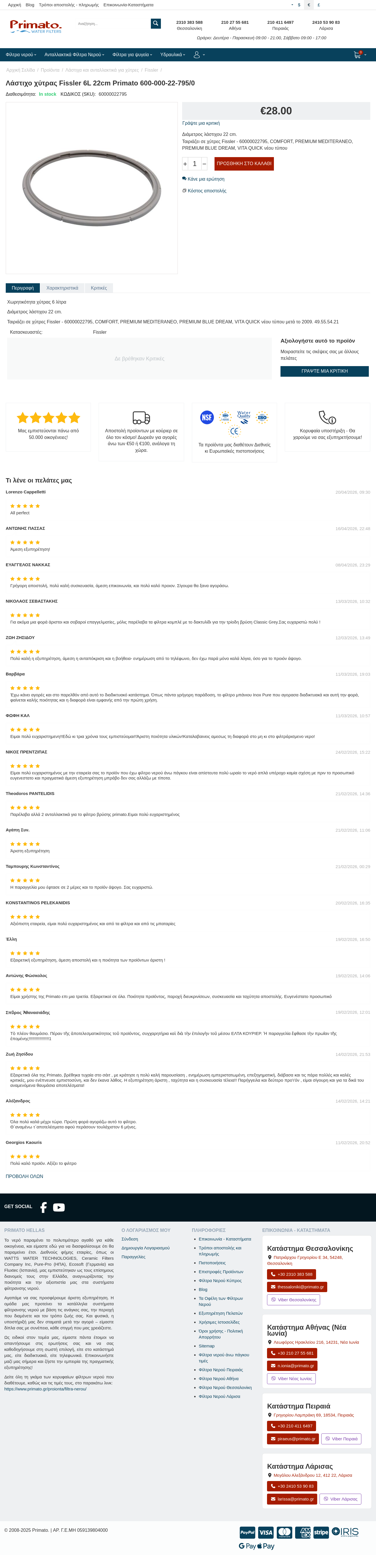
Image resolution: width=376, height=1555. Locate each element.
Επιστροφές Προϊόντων (221, 1271)
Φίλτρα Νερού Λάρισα (219, 1396)
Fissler (151, 70)
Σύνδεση (130, 1238)
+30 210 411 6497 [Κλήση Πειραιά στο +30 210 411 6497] (291, 1425)
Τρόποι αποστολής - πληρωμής (69, 4)
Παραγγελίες (133, 1256)
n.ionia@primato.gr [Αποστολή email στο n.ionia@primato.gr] (292, 1365)
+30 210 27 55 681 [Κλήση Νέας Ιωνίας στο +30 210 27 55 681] (291, 1353)
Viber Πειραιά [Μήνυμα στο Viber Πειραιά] (341, 1438)
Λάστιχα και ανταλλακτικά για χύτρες (102, 70)
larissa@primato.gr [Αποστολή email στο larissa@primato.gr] (292, 1499)
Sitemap (207, 1345)
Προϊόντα (50, 70)
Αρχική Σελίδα (20, 70)
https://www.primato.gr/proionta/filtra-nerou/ (45, 1388)
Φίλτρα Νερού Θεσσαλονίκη (225, 1387)
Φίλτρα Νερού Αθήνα (219, 1378)
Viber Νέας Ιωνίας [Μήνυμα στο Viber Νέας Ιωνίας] (291, 1378)
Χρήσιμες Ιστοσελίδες (219, 1322)
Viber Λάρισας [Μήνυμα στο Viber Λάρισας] (340, 1499)
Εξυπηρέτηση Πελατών (221, 1313)
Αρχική (14, 4)
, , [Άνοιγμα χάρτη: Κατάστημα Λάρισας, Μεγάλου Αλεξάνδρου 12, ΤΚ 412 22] (313, 1475)
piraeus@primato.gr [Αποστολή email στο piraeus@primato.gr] (292, 1438)
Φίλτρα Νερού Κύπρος (220, 1280)
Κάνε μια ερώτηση (203, 179)
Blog (30, 4)
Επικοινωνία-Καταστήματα (129, 4)
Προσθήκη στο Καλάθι (244, 163)
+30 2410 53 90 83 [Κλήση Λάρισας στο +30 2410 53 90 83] (291, 1486)
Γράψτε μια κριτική (201, 123)
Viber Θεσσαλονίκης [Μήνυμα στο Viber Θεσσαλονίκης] (293, 1299)
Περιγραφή (23, 288)
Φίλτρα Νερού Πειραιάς (221, 1369)
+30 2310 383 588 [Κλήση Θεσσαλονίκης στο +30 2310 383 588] (291, 1274)
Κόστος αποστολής (207, 190)
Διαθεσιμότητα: (21, 94)
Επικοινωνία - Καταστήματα (225, 1238)
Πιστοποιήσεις (212, 1262)
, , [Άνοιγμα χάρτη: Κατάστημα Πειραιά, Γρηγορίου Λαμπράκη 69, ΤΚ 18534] (314, 1415)
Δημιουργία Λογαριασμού (146, 1247)
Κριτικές (99, 288)
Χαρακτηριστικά (62, 288)
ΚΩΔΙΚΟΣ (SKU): (78, 94)
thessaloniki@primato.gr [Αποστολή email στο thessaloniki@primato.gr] (297, 1286)
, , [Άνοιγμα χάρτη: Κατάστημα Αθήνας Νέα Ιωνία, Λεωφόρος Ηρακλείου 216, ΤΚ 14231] (316, 1342)
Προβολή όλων (24, 1176)
